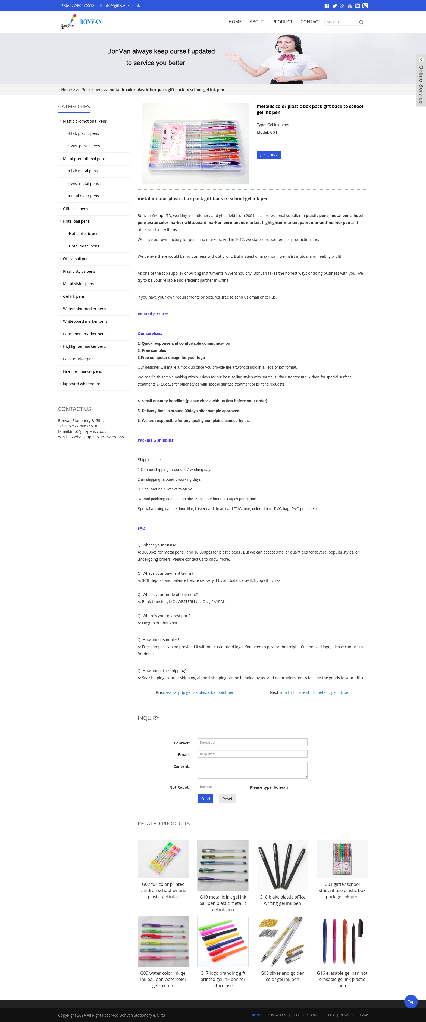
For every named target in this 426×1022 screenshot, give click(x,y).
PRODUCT (282, 22)
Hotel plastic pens (82, 233)
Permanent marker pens (84, 333)
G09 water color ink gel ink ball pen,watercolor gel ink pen (163, 979)
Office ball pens (76, 258)
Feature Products (307, 1015)
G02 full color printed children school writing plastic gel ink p (163, 890)
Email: (184, 754)
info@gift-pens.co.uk (122, 5)
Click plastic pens (82, 133)
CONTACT (310, 22)
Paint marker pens (79, 358)
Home (66, 89)
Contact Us (277, 1015)
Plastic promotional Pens (85, 121)
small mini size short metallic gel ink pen (314, 692)
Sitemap (362, 1015)
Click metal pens (81, 170)
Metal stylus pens (78, 283)
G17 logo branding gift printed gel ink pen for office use (223, 979)
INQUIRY (269, 154)
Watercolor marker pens (84, 308)
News (345, 1015)
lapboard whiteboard (81, 383)
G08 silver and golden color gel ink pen (282, 976)
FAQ (331, 1015)
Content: (181, 766)
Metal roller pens (82, 195)
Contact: (182, 742)
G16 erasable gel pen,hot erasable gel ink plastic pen (342, 979)
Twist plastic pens (82, 145)
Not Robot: (179, 787)
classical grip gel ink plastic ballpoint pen (198, 692)
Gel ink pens (92, 89)
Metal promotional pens (84, 158)
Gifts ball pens (75, 208)
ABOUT (257, 22)
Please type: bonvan (269, 787)
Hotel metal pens (82, 245)
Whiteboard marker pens (85, 321)
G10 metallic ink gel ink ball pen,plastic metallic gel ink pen (223, 903)
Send (205, 798)
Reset (227, 798)
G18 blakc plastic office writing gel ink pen (282, 900)
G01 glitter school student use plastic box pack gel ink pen (342, 890)
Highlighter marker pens (84, 346)
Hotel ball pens (76, 221)
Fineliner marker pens (82, 371)
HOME (235, 22)
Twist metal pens (82, 183)
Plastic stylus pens (79, 271)
